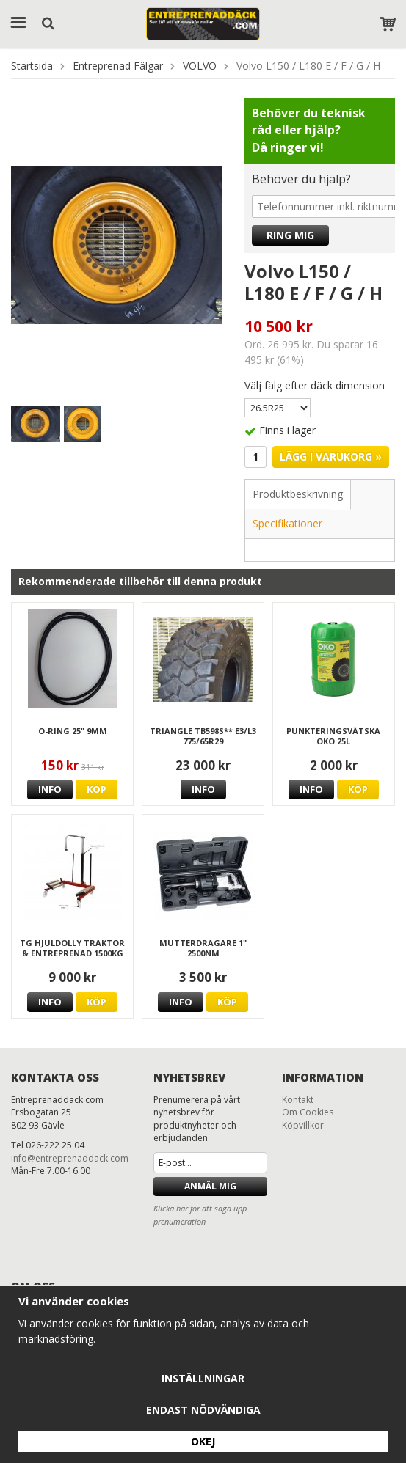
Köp (96, 789)
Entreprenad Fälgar (118, 66)
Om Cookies (307, 1112)
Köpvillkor (303, 1125)
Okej (203, 1441)
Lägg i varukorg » (331, 456)
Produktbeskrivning (298, 494)
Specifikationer (287, 523)
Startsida (32, 66)
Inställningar (203, 1378)
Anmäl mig (210, 1186)
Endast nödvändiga (203, 1410)
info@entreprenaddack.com (69, 1158)
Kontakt (297, 1099)
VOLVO (200, 66)
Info (50, 789)
